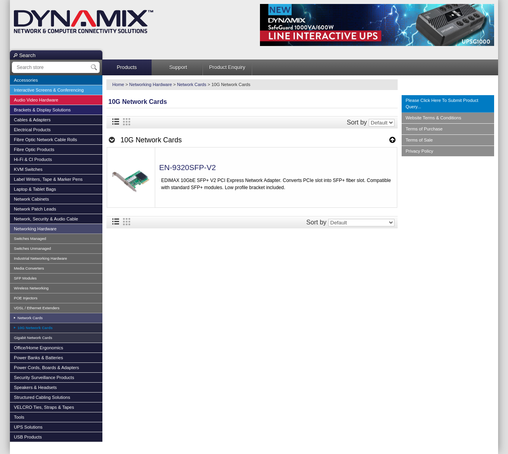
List (115, 122)
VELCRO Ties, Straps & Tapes (44, 407)
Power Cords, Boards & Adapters (46, 367)
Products (127, 67)
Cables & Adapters (32, 119)
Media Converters (29, 268)
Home (118, 84)
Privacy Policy (419, 151)
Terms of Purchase (424, 128)
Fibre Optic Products (34, 149)
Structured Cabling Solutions (42, 397)
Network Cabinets (31, 199)
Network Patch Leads (35, 209)
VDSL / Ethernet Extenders (37, 308)
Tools (19, 417)
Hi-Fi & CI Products (33, 159)
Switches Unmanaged (32, 248)
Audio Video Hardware (36, 100)
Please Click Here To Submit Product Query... (442, 103)
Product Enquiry (227, 67)
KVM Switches (28, 169)
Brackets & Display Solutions (42, 109)
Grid (126, 122)
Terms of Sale (419, 140)
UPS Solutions (28, 427)
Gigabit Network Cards (33, 337)
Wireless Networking (31, 288)
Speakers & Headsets (35, 387)
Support (178, 67)
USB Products (28, 437)
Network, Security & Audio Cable (46, 218)
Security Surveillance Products (44, 377)
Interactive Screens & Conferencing (49, 90)
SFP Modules (25, 278)
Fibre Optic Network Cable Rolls (45, 139)
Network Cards (29, 318)
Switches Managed (30, 238)
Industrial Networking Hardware (40, 258)
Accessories (26, 80)
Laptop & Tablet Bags (35, 189)
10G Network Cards (34, 328)
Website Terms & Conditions (433, 117)
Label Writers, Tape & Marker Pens (48, 179)
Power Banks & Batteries (38, 357)
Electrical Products (32, 129)
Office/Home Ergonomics (38, 347)
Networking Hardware (35, 228)
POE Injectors (25, 298)
